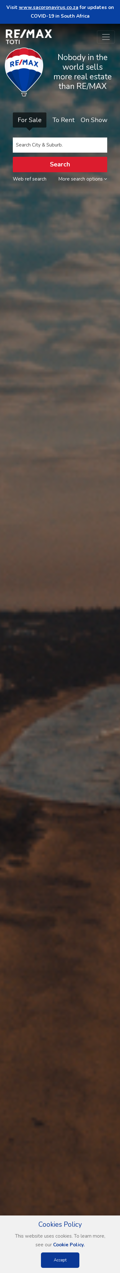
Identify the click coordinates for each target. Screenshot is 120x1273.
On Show (94, 120)
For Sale (30, 120)
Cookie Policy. (69, 1245)
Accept (60, 1260)
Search (60, 164)
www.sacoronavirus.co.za (48, 7)
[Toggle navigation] (106, 37)
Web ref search (29, 179)
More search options (82, 179)
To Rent (63, 120)
